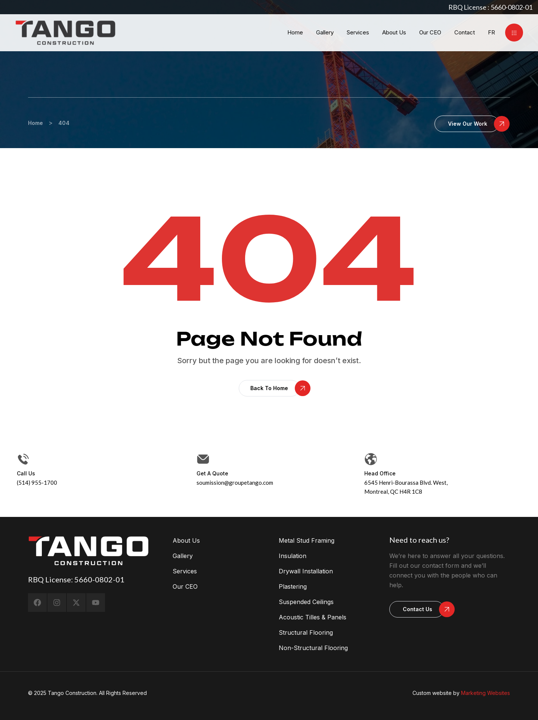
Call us (26, 473)
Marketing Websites (485, 693)
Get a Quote (212, 473)
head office (380, 473)
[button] (514, 33)
